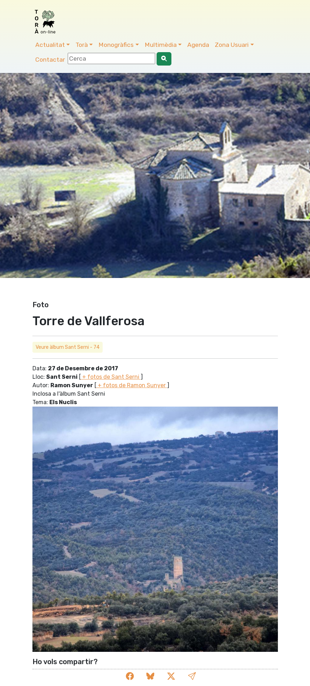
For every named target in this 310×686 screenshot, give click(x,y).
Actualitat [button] (50, 44)
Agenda (198, 44)
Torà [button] (81, 44)
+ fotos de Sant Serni (111, 376)
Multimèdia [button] (161, 44)
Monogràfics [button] (116, 44)
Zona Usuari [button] (232, 44)
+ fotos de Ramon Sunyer (131, 385)
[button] (192, 676)
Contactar (50, 59)
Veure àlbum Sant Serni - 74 (67, 347)
